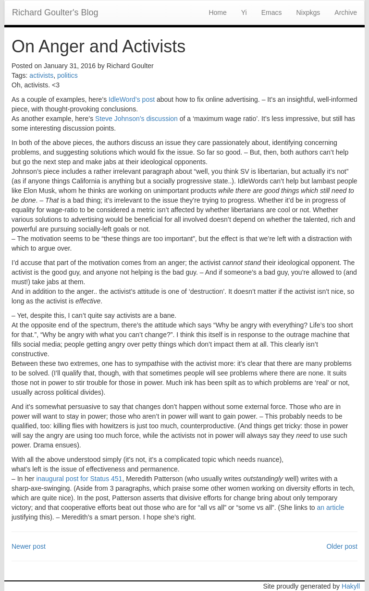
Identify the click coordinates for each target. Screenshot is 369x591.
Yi (244, 12)
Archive (345, 12)
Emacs (271, 12)
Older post (341, 546)
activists (41, 75)
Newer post (29, 546)
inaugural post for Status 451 (79, 478)
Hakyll (351, 586)
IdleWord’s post (132, 99)
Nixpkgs (308, 12)
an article (330, 507)
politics (67, 75)
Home (217, 12)
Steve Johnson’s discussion (136, 118)
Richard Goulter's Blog (55, 12)
